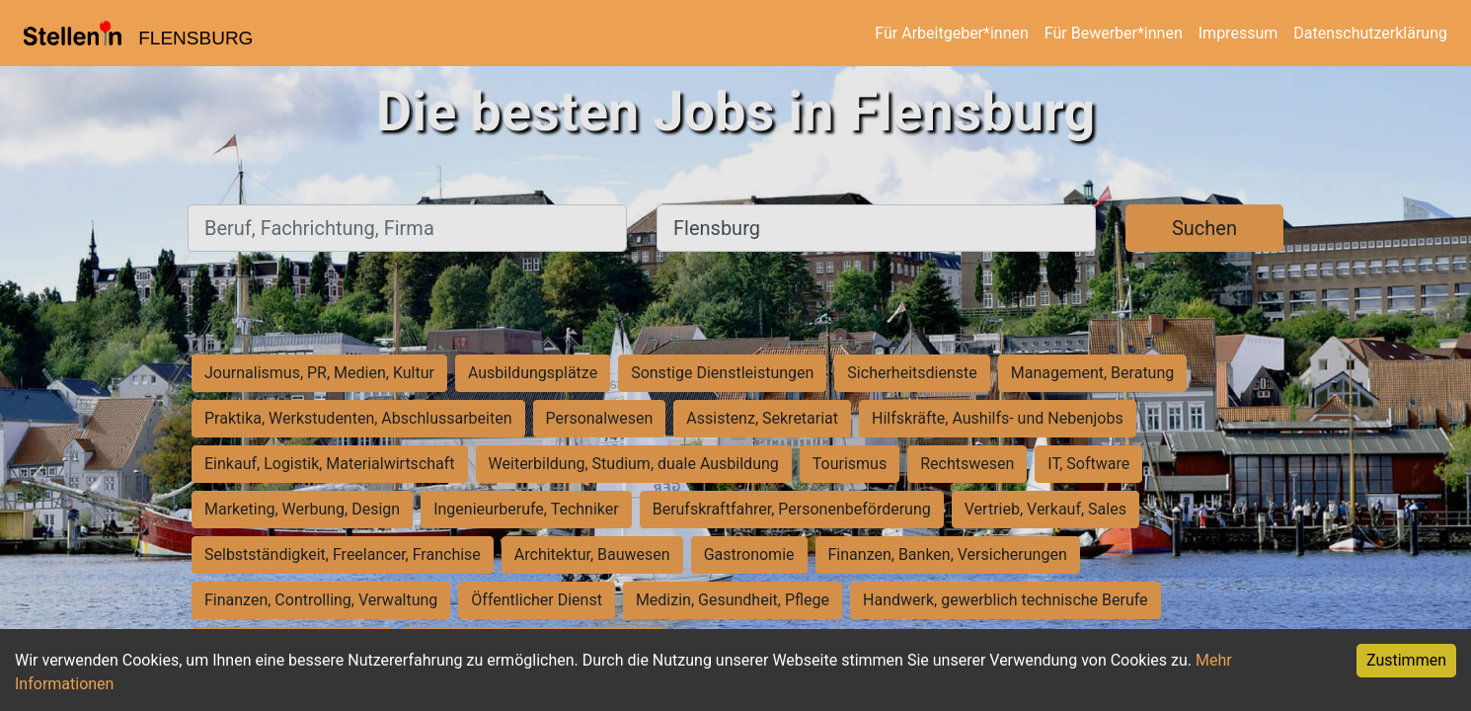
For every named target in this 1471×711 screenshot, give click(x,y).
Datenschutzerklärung (1370, 33)
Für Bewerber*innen (1114, 33)
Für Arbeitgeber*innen (951, 33)
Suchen (1204, 228)
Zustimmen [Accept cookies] (1406, 660)
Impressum (1238, 33)
